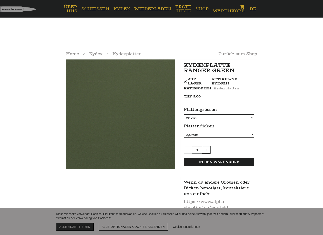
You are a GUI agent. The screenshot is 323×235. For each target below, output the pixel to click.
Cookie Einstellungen (186, 226)
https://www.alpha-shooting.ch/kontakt (206, 204)
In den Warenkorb (219, 162)
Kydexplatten (226, 88)
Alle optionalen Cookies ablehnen (133, 226)
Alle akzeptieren (74, 226)
